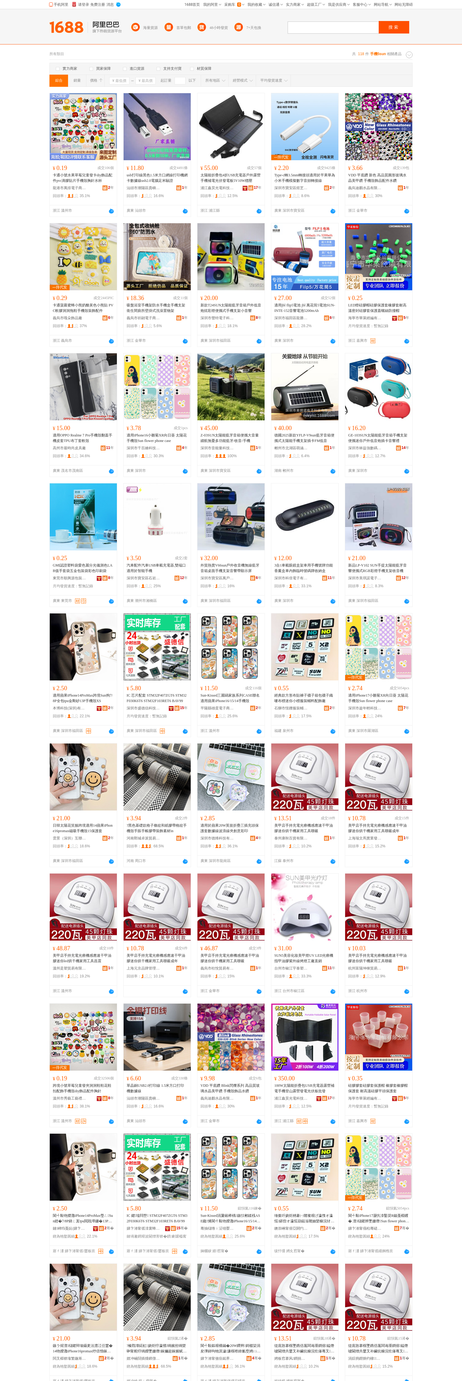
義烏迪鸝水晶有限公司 (365, 188)
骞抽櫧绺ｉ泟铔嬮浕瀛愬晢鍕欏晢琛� (217, 1228)
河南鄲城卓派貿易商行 (143, 838)
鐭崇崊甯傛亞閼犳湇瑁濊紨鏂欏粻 (291, 1228)
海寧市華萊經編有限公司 (365, 318)
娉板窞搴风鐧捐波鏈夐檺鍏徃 (291, 1358)
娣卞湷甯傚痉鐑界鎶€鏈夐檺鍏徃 (217, 1358)
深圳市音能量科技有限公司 (217, 448)
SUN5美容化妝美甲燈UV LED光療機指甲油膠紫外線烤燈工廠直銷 (303, 958)
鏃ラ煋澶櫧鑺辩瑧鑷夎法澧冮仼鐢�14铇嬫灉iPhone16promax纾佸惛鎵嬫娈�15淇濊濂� (83, 1349)
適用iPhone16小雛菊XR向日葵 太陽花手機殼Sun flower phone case (157, 438)
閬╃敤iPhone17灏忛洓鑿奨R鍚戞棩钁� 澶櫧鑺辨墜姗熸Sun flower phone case (378, 1218)
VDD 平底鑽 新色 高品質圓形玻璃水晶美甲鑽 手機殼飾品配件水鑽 (377, 178)
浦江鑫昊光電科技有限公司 (217, 188)
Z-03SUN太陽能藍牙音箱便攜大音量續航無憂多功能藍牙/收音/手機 (229, 438)
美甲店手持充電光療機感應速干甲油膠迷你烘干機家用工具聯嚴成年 (377, 828)
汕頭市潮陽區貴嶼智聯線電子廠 (143, 188)
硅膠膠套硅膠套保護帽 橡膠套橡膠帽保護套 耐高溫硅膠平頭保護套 (378, 1088)
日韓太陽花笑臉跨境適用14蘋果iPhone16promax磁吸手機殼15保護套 (83, 828)
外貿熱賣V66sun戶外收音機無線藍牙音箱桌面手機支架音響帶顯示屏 (229, 568)
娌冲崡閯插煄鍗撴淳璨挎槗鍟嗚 (143, 1358)
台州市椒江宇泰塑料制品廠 (291, 968)
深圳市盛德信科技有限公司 (143, 708)
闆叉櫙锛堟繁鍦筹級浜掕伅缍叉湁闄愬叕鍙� (69, 1358)
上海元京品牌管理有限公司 (143, 968)
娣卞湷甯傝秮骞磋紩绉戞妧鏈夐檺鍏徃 (365, 1228)
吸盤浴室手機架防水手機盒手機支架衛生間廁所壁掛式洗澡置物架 (156, 308)
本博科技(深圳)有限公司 (69, 708)
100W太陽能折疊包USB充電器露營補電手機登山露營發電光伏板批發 (304, 1088)
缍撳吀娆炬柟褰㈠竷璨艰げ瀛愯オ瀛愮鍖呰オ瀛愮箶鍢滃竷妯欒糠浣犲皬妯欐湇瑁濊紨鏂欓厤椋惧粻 (304, 1218)
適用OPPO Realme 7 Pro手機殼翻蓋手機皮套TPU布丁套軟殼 (82, 438)
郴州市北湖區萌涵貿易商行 (291, 448)
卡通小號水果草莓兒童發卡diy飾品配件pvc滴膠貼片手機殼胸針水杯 (82, 178)
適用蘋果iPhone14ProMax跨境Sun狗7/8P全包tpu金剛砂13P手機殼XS (83, 698)
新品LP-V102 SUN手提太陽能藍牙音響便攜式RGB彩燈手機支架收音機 (377, 568)
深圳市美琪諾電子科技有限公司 (365, 578)
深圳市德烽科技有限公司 (217, 838)
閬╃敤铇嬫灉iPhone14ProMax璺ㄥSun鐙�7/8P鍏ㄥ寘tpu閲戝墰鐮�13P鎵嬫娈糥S (83, 1218)
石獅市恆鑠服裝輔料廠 (291, 708)
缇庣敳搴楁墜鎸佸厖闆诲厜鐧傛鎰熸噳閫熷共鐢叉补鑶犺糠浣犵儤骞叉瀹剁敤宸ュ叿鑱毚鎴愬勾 (378, 1349)
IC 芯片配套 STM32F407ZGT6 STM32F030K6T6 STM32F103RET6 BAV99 (156, 698)
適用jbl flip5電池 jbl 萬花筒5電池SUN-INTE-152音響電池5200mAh (304, 308)
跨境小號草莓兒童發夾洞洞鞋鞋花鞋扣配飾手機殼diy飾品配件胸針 (82, 1088)
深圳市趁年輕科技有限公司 (365, 708)
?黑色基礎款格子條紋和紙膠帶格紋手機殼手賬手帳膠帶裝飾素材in (157, 828)
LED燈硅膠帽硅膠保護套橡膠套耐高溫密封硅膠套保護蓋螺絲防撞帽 (377, 308)
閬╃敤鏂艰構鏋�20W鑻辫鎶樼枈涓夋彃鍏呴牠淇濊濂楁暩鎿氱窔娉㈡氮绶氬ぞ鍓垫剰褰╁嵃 (230, 1349)
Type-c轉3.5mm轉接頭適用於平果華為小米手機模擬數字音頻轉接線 (304, 178)
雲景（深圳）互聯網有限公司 (69, 838)
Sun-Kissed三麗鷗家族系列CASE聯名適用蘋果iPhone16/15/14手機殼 (230, 698)
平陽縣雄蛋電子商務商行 (217, 708)
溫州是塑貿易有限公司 (69, 968)
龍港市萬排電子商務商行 (69, 188)
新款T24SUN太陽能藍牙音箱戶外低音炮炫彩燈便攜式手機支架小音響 (230, 308)
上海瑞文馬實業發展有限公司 (365, 838)
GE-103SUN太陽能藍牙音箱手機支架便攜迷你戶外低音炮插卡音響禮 (377, 438)
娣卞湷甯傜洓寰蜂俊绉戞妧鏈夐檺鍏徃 (143, 1228)
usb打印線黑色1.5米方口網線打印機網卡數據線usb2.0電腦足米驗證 (157, 178)
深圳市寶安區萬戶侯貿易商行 (217, 578)
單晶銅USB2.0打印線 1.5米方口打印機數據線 (155, 1088)
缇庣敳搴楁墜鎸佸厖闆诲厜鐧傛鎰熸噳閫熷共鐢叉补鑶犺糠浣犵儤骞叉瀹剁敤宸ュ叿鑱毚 (304, 1349)
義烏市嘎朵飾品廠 (67, 318)
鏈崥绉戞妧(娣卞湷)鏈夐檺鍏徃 (69, 1228)
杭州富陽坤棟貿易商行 (365, 968)
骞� (109, 1228)
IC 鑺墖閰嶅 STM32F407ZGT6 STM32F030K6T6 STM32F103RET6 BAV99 (157, 1218)
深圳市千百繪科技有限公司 (143, 448)
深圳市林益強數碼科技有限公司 (365, 448)
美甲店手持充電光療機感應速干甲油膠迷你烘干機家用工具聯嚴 (303, 828)
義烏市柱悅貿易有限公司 (217, 968)
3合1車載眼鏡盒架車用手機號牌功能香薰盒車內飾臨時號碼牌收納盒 (303, 568)
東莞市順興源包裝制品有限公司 (69, 578)
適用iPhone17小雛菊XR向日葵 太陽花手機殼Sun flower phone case (378, 698)
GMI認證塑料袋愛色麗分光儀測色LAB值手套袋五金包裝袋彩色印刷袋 (82, 568)
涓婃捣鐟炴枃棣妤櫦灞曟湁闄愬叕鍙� (365, 1358)
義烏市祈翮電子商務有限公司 (143, 318)
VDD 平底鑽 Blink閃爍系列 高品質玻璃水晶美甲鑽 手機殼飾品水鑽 (230, 1088)
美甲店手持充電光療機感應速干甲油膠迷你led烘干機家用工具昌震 (82, 958)
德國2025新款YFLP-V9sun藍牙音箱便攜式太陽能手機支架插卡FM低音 (304, 438)
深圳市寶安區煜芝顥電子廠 (291, 188)
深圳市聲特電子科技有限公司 (217, 318)
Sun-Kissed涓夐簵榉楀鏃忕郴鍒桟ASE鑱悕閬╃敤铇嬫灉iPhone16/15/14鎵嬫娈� (230, 1218)
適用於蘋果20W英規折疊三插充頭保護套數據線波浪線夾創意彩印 (229, 828)
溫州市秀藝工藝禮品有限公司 (69, 1098)
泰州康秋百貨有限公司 (291, 838)
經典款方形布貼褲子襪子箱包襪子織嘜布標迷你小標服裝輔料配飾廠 (303, 698)
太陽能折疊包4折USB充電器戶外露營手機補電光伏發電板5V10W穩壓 (230, 178)
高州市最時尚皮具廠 (69, 448)
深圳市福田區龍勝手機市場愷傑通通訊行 (291, 318)
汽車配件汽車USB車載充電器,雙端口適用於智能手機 (156, 568)
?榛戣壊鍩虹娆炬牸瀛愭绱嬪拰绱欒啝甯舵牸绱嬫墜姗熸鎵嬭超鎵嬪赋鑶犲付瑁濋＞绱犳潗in (156, 1349)
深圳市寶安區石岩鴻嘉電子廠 (143, 578)
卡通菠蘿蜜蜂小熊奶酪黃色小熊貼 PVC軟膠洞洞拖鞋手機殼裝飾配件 (83, 308)
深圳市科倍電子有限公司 (291, 578)
